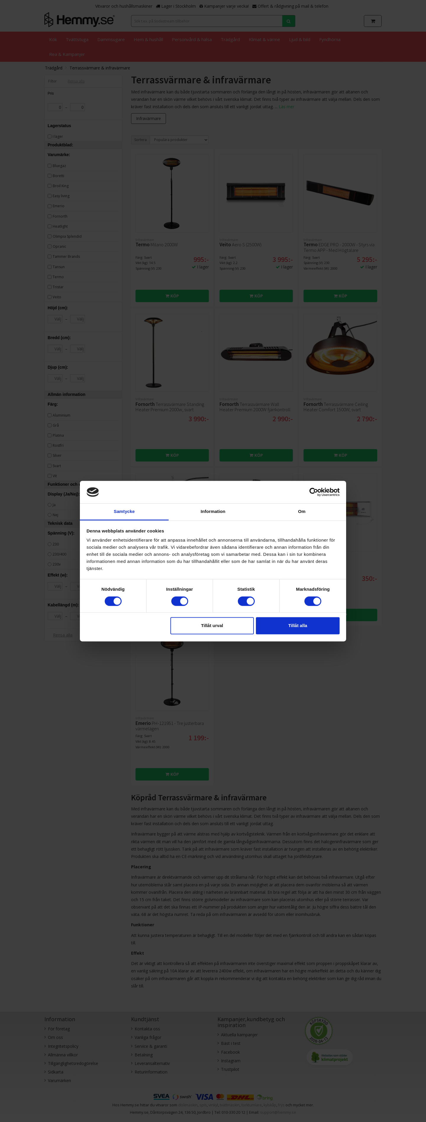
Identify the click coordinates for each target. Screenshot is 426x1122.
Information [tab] (213, 511)
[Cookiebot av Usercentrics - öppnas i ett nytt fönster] (314, 492)
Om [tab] (301, 511)
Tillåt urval (212, 625)
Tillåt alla (297, 625)
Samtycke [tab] (124, 511)
